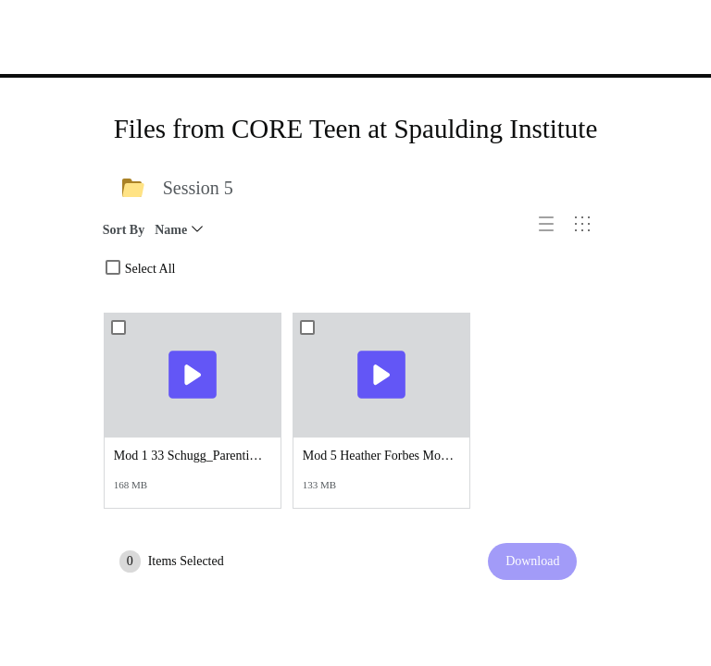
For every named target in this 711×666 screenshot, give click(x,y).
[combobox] (113, 267)
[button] (553, 230)
